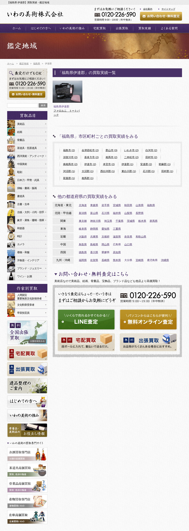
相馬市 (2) (111, 157)
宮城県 (117, 205)
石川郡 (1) (149, 171)
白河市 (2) (151, 150)
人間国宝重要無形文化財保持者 (29, 296)
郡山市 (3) (111, 150)
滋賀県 (117, 236)
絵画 (19, 131)
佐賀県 (94, 260)
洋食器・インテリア (28, 260)
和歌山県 (141, 236)
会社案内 (147, 9)
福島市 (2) (69, 150)
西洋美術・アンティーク (30, 156)
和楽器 (20, 228)
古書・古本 (23, 204)
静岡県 (94, 228)
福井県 (117, 213)
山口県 (128, 244)
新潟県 (83, 213)
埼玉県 (108, 220)
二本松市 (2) (131, 157)
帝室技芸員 (23, 312)
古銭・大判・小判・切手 (30, 212)
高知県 (117, 252)
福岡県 (83, 260)
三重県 (117, 228)
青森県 (94, 205)
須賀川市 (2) (70, 157)
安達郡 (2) (146, 164)
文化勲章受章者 (25, 304)
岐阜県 (83, 228)
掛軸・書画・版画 (27, 188)
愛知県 (105, 228)
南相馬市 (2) (70, 164)
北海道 (83, 205)
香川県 (94, 252)
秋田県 (128, 205)
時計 (19, 236)
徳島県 (83, 252)
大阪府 (83, 236)
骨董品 (20, 139)
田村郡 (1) (167, 171)
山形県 (140, 205)
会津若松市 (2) (90, 150)
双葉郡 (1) (69, 178)
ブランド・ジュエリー (29, 268)
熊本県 (117, 260)
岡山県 (105, 244)
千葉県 (119, 220)
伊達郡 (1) (127, 164)
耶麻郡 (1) (165, 164)
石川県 (105, 213)
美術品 (20, 123)
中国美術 (22, 164)
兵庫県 (94, 236)
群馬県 (154, 220)
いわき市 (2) (131, 150)
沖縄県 (165, 260)
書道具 (20, 196)
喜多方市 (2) (91, 157)
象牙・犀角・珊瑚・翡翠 (30, 220)
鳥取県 (83, 244)
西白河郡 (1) (107, 171)
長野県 (140, 213)
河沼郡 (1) (69, 171)
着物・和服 (23, 252)
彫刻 (19, 172)
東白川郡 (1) (129, 171)
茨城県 (131, 220)
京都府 (105, 236)
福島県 (151, 205)
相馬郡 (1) (88, 178)
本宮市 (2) (109, 164)
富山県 (94, 213)
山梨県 (128, 213)
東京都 (83, 220)
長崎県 (105, 260)
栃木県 (142, 220)
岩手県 (105, 205)
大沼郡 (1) (88, 171)
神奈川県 (95, 220)
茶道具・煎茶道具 (27, 147)
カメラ (20, 244)
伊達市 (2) (90, 164)
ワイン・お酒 (24, 276)
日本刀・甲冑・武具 (28, 180)
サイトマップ (168, 9)
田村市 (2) (151, 157)
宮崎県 (140, 260)
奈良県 (128, 236)
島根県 (94, 244)
